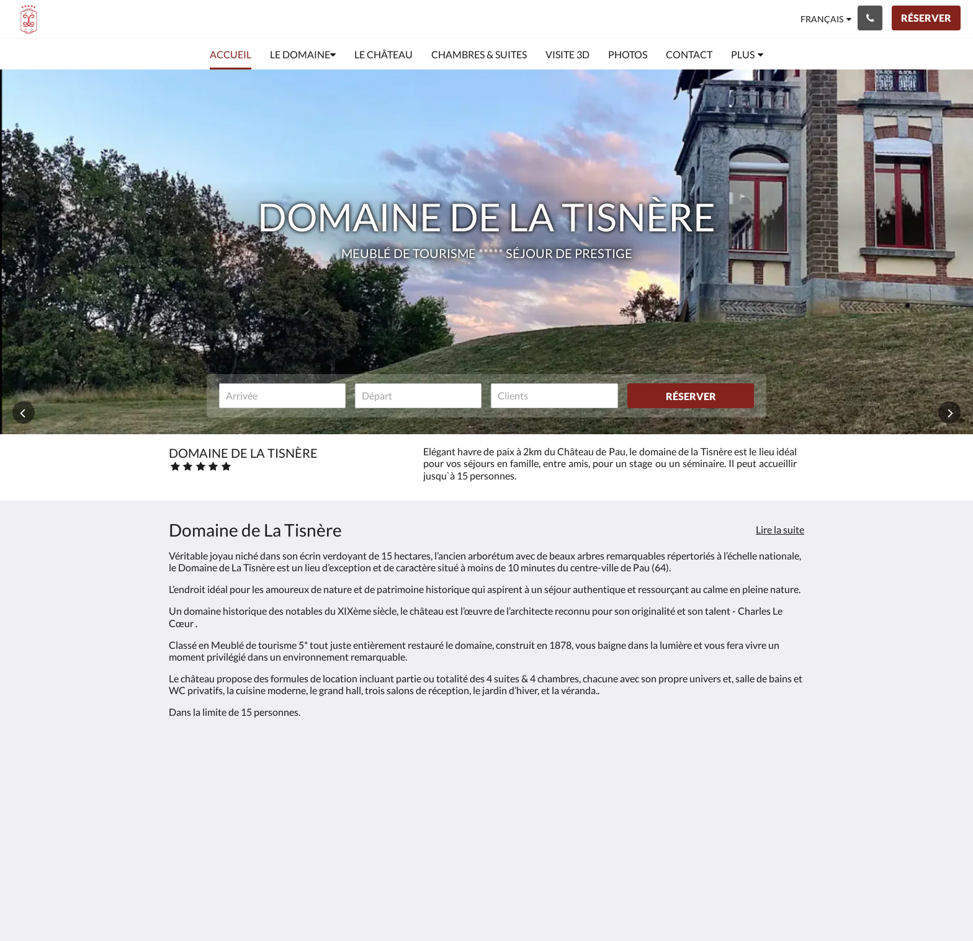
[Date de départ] (418, 395)
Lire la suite (780, 529)
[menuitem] (230, 54)
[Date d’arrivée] (282, 395)
